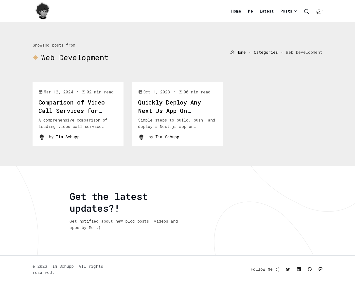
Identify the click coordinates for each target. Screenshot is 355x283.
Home (236, 11)
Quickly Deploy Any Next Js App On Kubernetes (169, 110)
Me (250, 11)
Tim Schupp (68, 136)
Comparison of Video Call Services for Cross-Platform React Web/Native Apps (74, 114)
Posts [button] (286, 11)
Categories (266, 52)
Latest (267, 11)
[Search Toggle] (306, 11)
